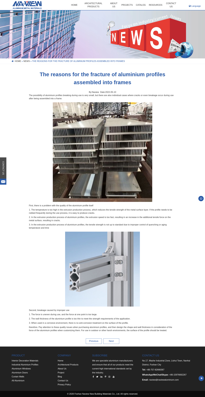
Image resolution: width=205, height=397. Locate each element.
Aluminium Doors (20, 372)
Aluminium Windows (21, 369)
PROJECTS (127, 5)
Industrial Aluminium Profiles (25, 365)
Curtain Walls (18, 376)
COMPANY (64, 355)
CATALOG (141, 5)
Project (61, 372)
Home (74, 5)
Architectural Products (93, 5)
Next (111, 341)
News (26, 61)
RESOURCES (155, 5)
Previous (93, 341)
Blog (60, 376)
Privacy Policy (64, 384)
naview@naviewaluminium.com (164, 380)
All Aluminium (18, 380)
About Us (62, 369)
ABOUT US (113, 5)
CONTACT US (171, 5)
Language (195, 6)
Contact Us (63, 380)
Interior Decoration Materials (25, 361)
